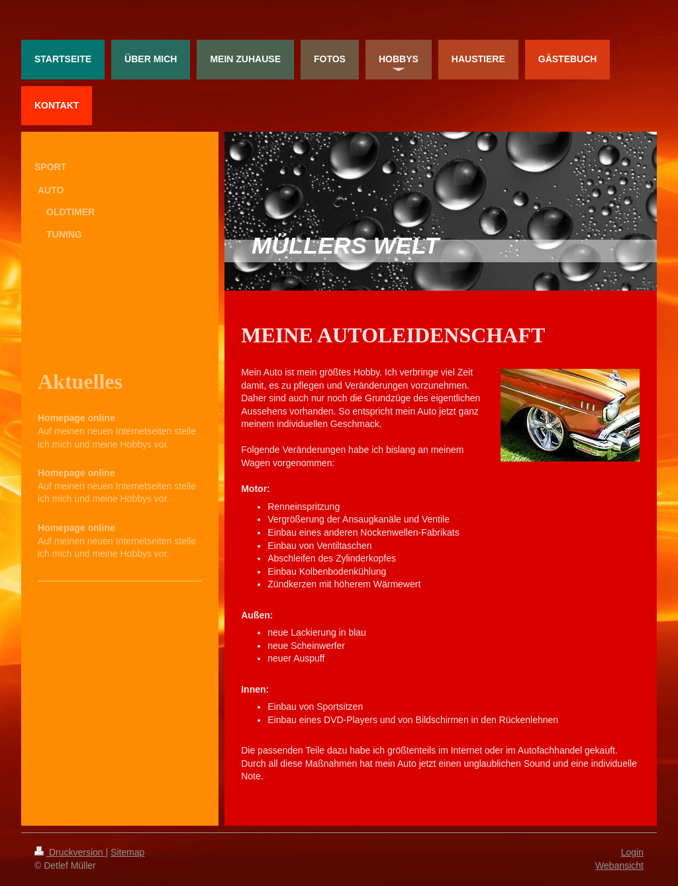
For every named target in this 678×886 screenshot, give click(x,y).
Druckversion (69, 852)
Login (632, 852)
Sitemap (127, 852)
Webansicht (619, 865)
